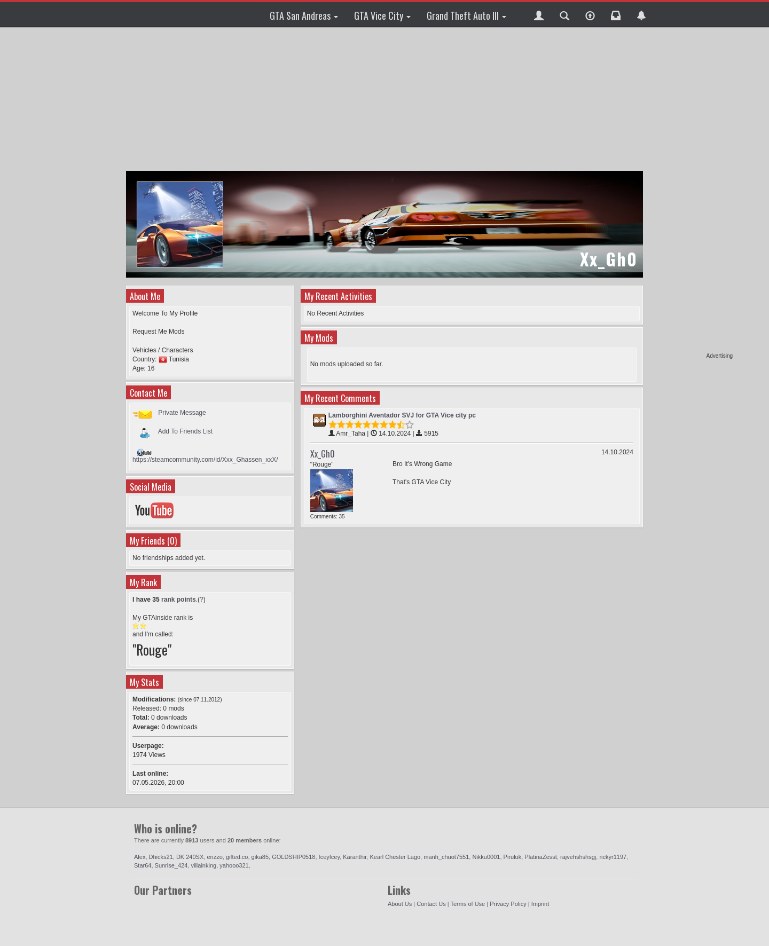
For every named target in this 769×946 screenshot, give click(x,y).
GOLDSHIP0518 (293, 857)
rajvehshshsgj (578, 857)
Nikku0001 (486, 857)
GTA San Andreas (304, 15)
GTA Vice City (382, 15)
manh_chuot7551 (446, 857)
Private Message (182, 412)
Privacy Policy (508, 904)
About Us (400, 904)
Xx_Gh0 (322, 453)
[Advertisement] (691, 192)
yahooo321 (233, 865)
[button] (539, 14)
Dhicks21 (161, 857)
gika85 (260, 857)
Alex (139, 857)
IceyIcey (329, 857)
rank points (178, 599)
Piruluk (513, 857)
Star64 (142, 865)
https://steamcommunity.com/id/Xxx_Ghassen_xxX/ (205, 459)
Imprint (540, 904)
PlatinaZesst (540, 857)
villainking (203, 865)
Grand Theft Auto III (466, 15)
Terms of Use (467, 904)
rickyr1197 (612, 857)
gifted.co (237, 857)
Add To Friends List (185, 431)
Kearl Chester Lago (395, 857)
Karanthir (354, 857)
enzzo (214, 857)
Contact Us (431, 904)
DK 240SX (189, 857)
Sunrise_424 (171, 865)
